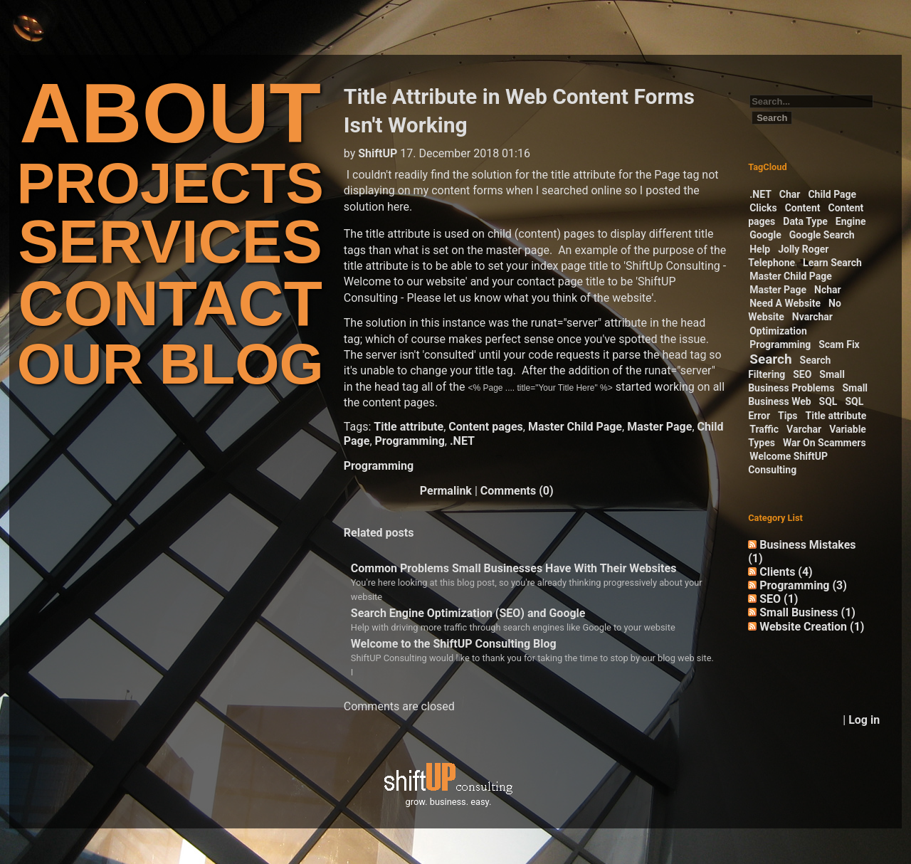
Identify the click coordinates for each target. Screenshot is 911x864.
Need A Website (785, 303)
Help (759, 249)
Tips (787, 415)
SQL (828, 401)
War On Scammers (824, 442)
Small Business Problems (796, 381)
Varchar (803, 429)
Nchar (827, 289)
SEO (802, 374)
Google (765, 235)
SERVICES (170, 241)
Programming (410, 441)
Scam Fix (839, 344)
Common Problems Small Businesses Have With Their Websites (514, 568)
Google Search (822, 235)
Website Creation (811, 626)
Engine (851, 221)
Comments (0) (517, 490)
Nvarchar (812, 316)
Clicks (763, 208)
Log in (864, 720)
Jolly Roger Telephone (788, 255)
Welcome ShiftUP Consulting (788, 463)
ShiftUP (377, 153)
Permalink (446, 490)
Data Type (805, 221)
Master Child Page (575, 426)
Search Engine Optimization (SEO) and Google (468, 613)
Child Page (832, 194)
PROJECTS (170, 183)
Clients (786, 572)
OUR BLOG (170, 364)
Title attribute (408, 426)
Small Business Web (808, 394)
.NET (462, 441)
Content (803, 208)
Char (790, 194)
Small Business (807, 612)
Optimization (778, 331)
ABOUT (170, 112)
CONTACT (170, 303)
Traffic (764, 429)
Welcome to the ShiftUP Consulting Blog (454, 643)
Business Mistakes (801, 551)
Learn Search (832, 262)
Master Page (659, 426)
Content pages (485, 426)
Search (770, 359)
